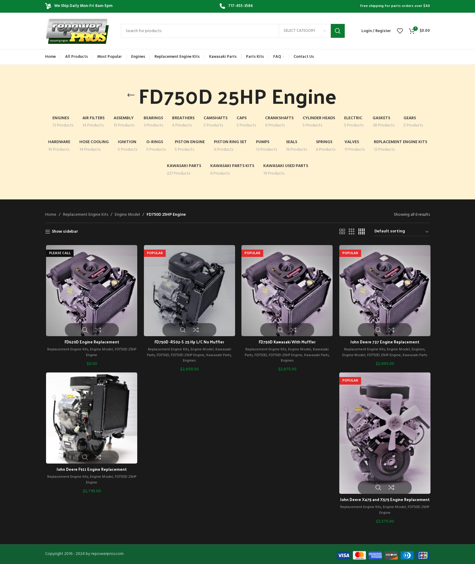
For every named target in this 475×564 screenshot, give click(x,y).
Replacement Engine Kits (85, 215)
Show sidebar (65, 231)
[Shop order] (402, 232)
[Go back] (130, 95)
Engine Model (127, 215)
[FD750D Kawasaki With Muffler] (286, 291)
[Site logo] (77, 31)
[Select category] (305, 31)
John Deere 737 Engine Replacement (384, 342)
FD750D (161, 355)
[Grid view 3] (351, 232)
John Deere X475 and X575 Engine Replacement (384, 503)
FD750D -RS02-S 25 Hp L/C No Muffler (188, 342)
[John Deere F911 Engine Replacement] (91, 418)
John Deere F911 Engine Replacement (91, 470)
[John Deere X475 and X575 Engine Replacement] (384, 433)
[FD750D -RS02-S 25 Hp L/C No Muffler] (189, 291)
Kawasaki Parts (220, 355)
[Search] (233, 31)
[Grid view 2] (342, 232)
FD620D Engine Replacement (91, 342)
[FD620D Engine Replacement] (91, 291)
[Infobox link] (236, 6)
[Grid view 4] (361, 232)
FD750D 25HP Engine (187, 355)
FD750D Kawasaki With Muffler (286, 342)
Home (50, 215)
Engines (188, 361)
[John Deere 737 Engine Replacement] (384, 291)
